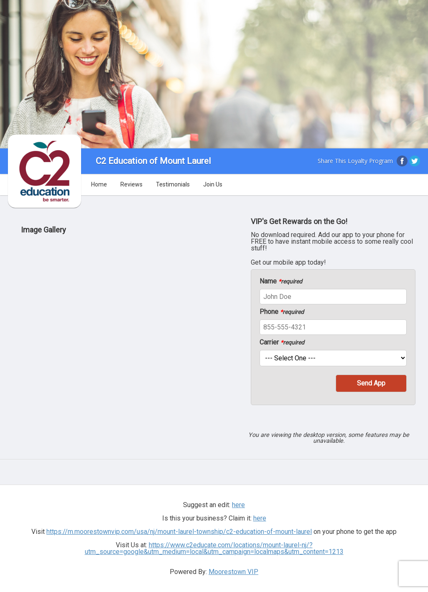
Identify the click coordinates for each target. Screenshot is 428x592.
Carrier (282, 342)
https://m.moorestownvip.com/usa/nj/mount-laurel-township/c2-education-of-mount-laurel (179, 532)
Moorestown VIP (233, 572)
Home (99, 184)
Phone (282, 312)
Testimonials (173, 184)
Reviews (131, 184)
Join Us (212, 184)
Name (281, 281)
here (238, 505)
